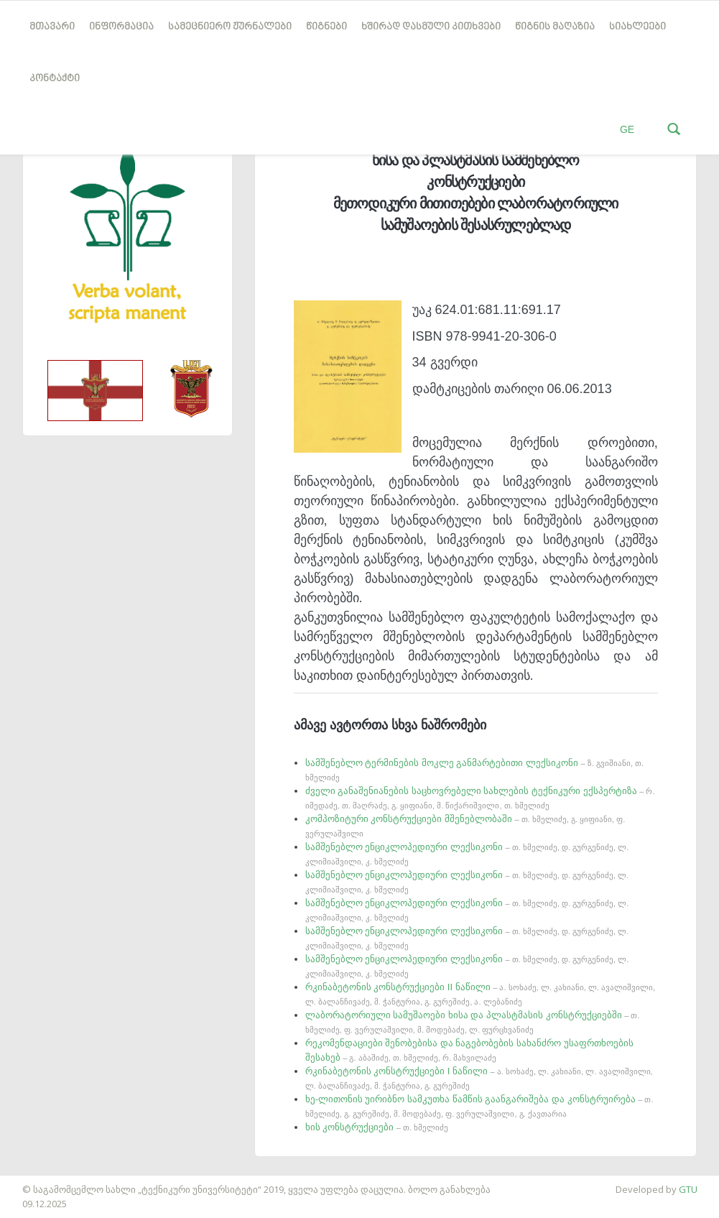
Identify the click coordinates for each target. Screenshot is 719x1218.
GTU (688, 1189)
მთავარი (52, 27)
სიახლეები (637, 27)
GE (627, 129)
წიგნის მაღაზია (555, 27)
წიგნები (326, 27)
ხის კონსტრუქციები (377, 1127)
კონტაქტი (54, 79)
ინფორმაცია (121, 27)
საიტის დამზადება (42, 1182)
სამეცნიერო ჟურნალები (230, 27)
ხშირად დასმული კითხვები (431, 27)
